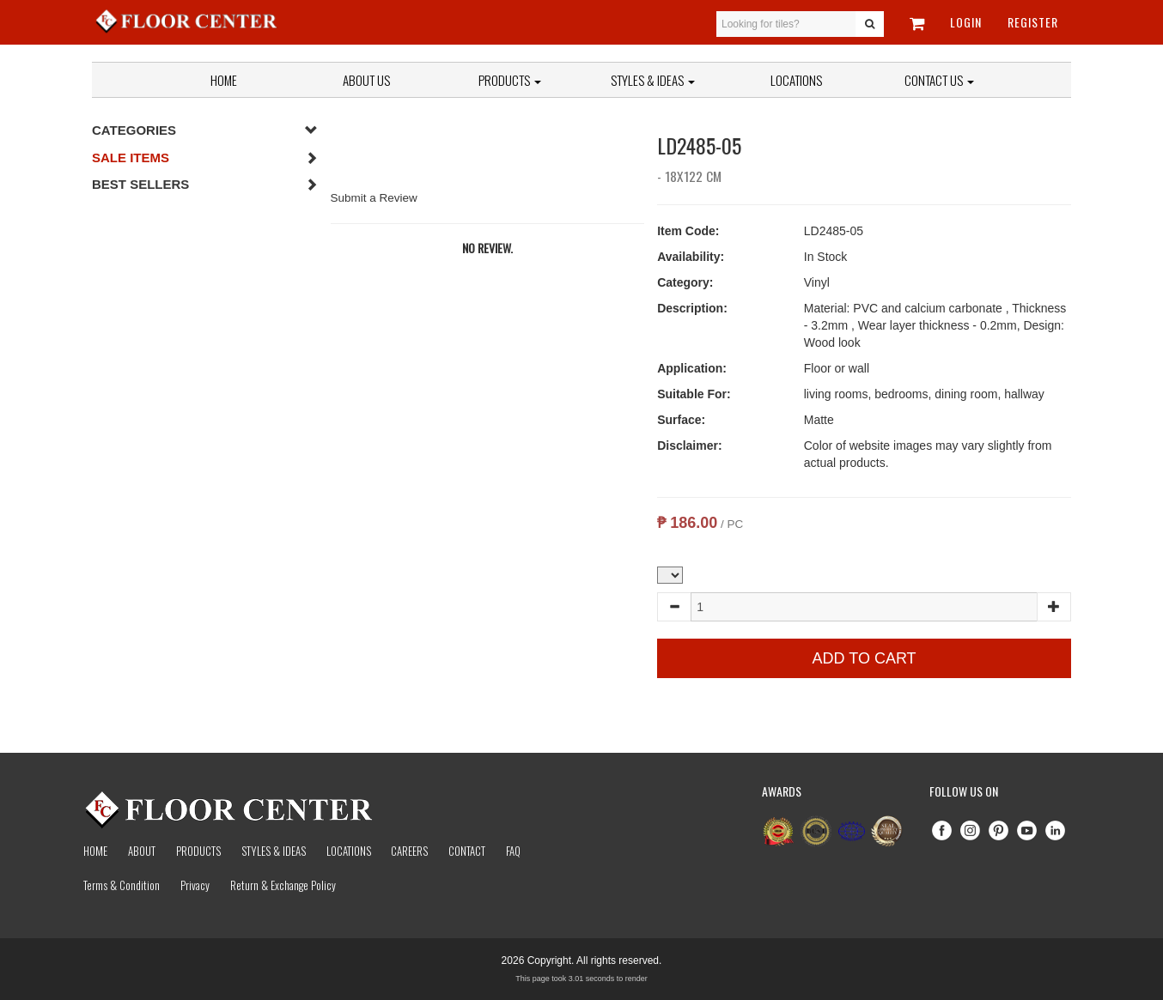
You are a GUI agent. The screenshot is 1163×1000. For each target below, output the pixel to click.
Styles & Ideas (273, 850)
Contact (466, 850)
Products (509, 79)
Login (966, 22)
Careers (409, 850)
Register (1033, 22)
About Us (366, 79)
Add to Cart (864, 658)
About (141, 850)
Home (223, 79)
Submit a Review (374, 197)
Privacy (195, 885)
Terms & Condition (121, 885)
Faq (513, 850)
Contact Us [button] (939, 79)
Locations (796, 79)
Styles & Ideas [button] (653, 79)
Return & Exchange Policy (283, 885)
